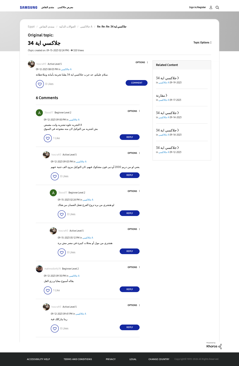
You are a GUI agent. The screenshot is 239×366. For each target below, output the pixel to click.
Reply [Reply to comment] (129, 137)
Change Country (159, 359)
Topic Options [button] (201, 42)
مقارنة (160, 95)
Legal (133, 359)
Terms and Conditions (78, 359)
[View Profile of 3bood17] (48, 112)
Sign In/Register (197, 7)
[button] (142, 62)
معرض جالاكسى (65, 7)
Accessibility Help (38, 359)
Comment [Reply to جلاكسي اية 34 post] (136, 82)
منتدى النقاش (47, 7)
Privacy (111, 359)
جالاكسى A (66, 69)
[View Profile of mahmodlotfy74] (52, 268)
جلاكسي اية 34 (166, 78)
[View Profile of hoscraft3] (41, 64)
